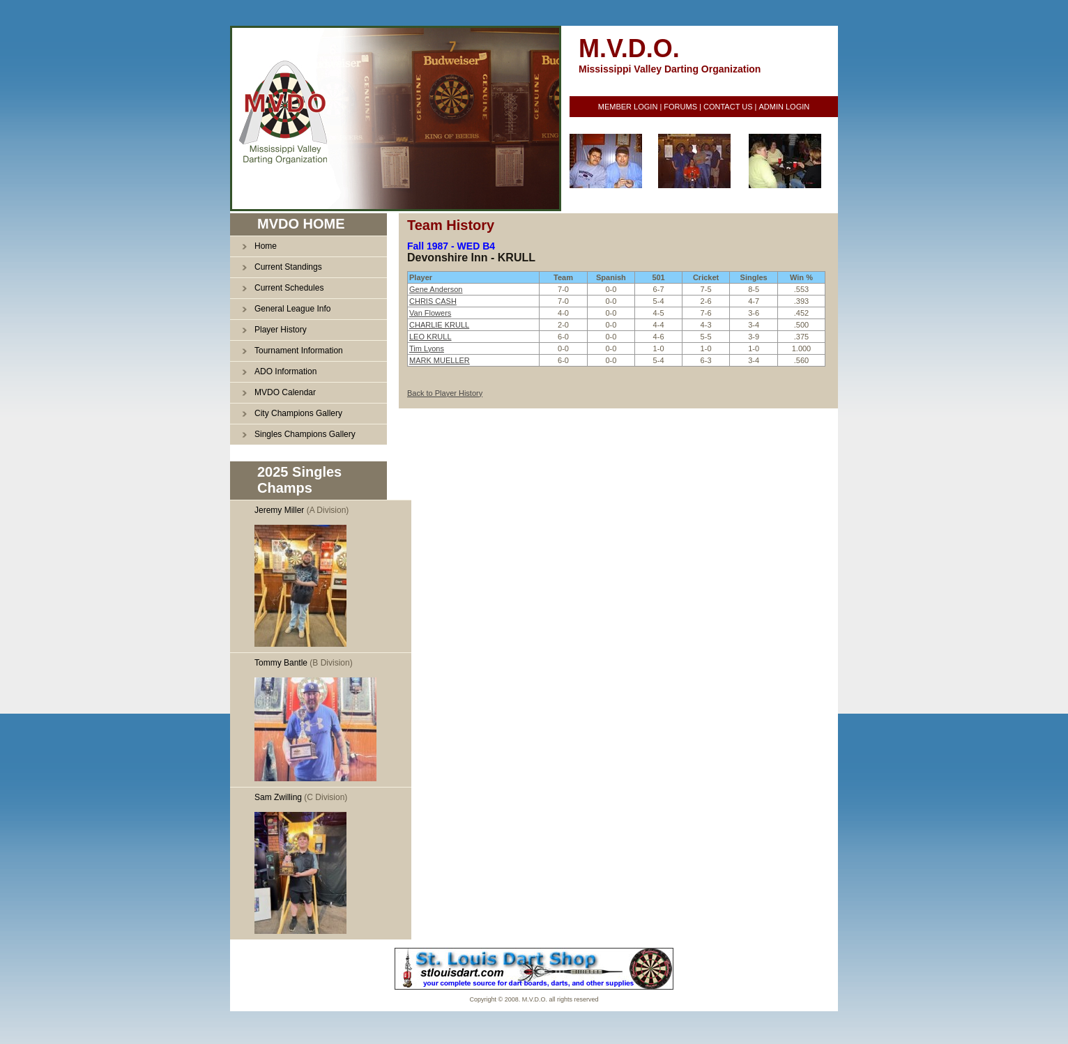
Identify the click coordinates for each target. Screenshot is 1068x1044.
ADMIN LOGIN (783, 106)
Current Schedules (288, 288)
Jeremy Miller (279, 510)
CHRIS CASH (433, 301)
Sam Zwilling (278, 797)
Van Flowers (430, 313)
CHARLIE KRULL (439, 325)
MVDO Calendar (285, 392)
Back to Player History (444, 393)
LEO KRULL (430, 336)
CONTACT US (728, 106)
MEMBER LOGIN (628, 106)
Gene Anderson (435, 289)
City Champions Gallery (298, 413)
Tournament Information (298, 350)
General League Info (292, 309)
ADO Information (285, 371)
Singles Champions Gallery (305, 434)
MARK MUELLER (439, 360)
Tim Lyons (426, 348)
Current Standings (288, 267)
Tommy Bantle (280, 663)
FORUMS (680, 106)
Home (265, 246)
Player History (280, 330)
